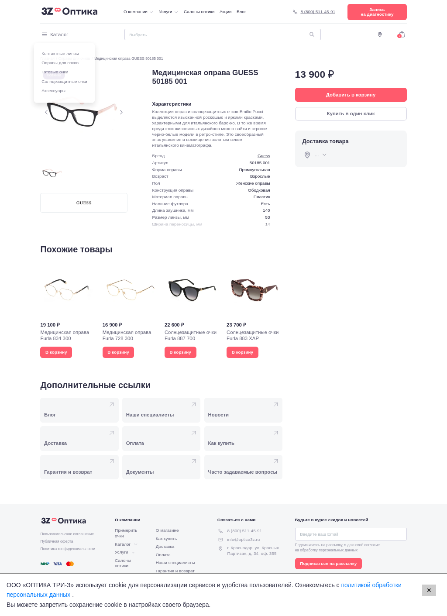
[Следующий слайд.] (121, 112)
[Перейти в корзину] (401, 34)
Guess (264, 155)
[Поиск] (222, 34)
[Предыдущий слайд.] (46, 112)
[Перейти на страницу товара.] (68, 310)
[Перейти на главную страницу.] (69, 12)
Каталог (54, 34)
